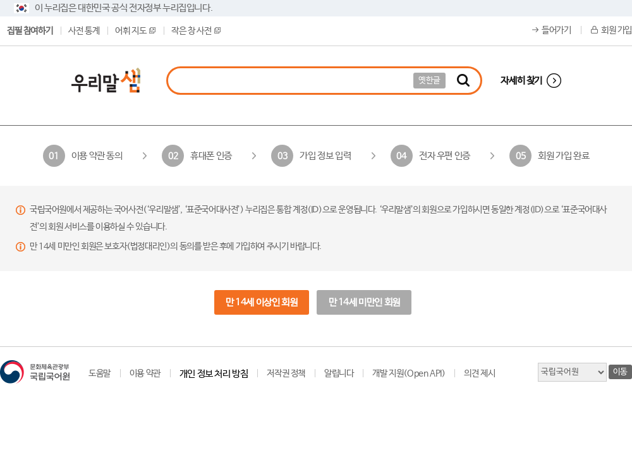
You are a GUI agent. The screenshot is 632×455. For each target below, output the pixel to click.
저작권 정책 (286, 373)
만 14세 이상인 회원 (261, 302)
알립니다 (338, 373)
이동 (620, 372)
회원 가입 (616, 30)
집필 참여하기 (29, 31)
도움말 (99, 373)
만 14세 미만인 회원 (364, 302)
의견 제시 (479, 373)
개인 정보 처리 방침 (213, 373)
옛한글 (429, 80)
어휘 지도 (135, 31)
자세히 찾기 (521, 80)
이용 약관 (145, 373)
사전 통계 (83, 31)
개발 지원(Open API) (408, 373)
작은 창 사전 (196, 31)
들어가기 (556, 30)
